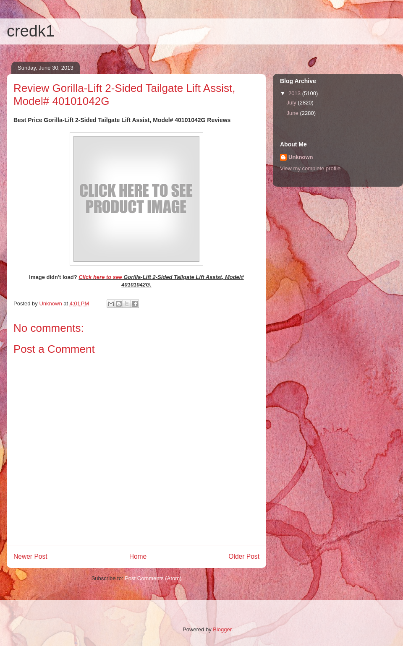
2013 (295, 93)
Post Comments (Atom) (153, 578)
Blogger (222, 629)
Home (138, 556)
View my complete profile (310, 168)
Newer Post (30, 556)
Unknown (300, 157)
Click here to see (100, 277)
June (293, 113)
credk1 (31, 31)
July (292, 102)
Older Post (243, 556)
